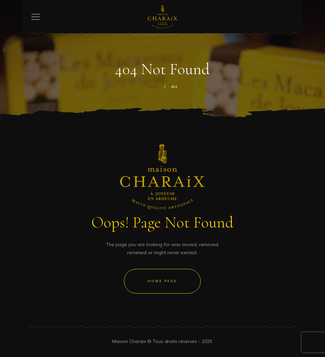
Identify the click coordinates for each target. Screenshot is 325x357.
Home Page (162, 281)
